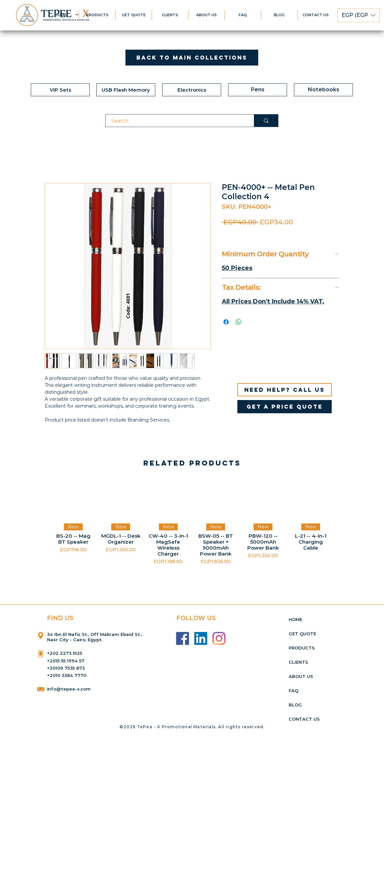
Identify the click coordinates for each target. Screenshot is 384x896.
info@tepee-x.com (69, 689)
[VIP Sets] (60, 89)
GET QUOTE (302, 633)
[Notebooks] (323, 89)
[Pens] (257, 89)
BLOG (295, 704)
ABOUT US (301, 676)
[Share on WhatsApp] (239, 322)
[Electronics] (191, 89)
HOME (295, 619)
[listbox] (358, 15)
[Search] (175, 120)
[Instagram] (219, 638)
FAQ (293, 690)
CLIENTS (298, 662)
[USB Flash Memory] (125, 89)
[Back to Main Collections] (191, 58)
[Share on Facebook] (226, 322)
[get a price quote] (284, 406)
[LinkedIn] (200, 638)
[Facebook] (182, 638)
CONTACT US (304, 719)
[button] (358, 15)
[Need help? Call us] (284, 389)
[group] (192, 522)
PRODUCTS (302, 647)
